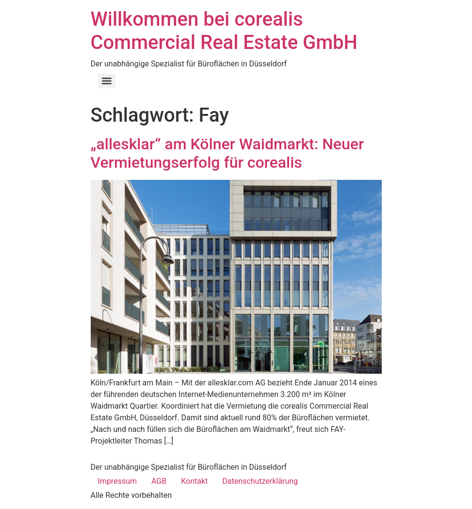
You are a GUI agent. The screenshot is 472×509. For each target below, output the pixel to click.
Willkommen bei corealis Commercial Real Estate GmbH (224, 31)
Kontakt (194, 481)
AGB (158, 481)
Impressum (117, 481)
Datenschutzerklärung (260, 481)
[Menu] (106, 81)
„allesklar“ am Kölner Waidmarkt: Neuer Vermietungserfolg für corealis (227, 153)
